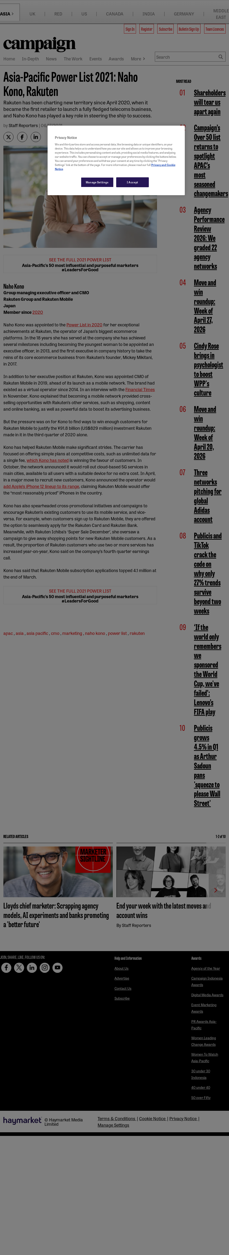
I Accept (132, 182)
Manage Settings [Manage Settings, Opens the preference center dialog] (97, 182)
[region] (116, 160)
